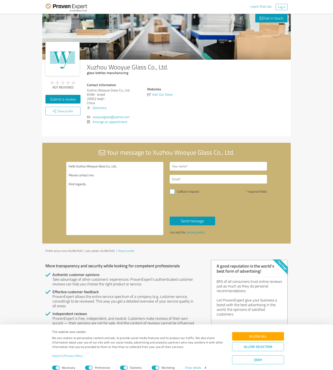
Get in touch (271, 18)
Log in (281, 7)
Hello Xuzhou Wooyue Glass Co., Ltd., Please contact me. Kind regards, (115, 198)
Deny (258, 354)
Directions (100, 107)
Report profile (126, 251)
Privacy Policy (73, 350)
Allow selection (258, 341)
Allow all (258, 330)
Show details (193, 362)
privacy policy (195, 232)
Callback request (188, 191)
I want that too (260, 6)
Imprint (57, 350)
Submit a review (63, 99)
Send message (192, 220)
